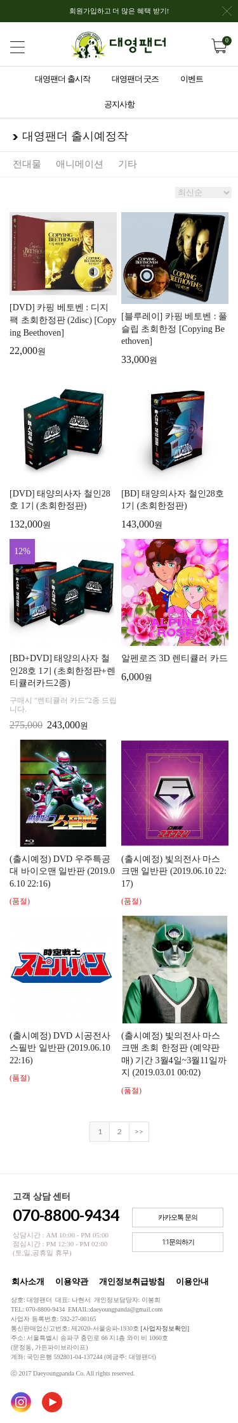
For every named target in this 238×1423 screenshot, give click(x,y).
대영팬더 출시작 (62, 79)
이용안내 (192, 1281)
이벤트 (191, 79)
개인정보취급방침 (132, 1281)
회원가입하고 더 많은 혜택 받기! (150, 14)
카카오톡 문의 (177, 1217)
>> (139, 1131)
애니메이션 (79, 164)
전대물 (27, 164)
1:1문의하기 (178, 1242)
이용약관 (71, 1281)
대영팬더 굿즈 (135, 79)
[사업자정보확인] (164, 1328)
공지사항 (119, 104)
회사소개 (27, 1281)
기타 (127, 164)
